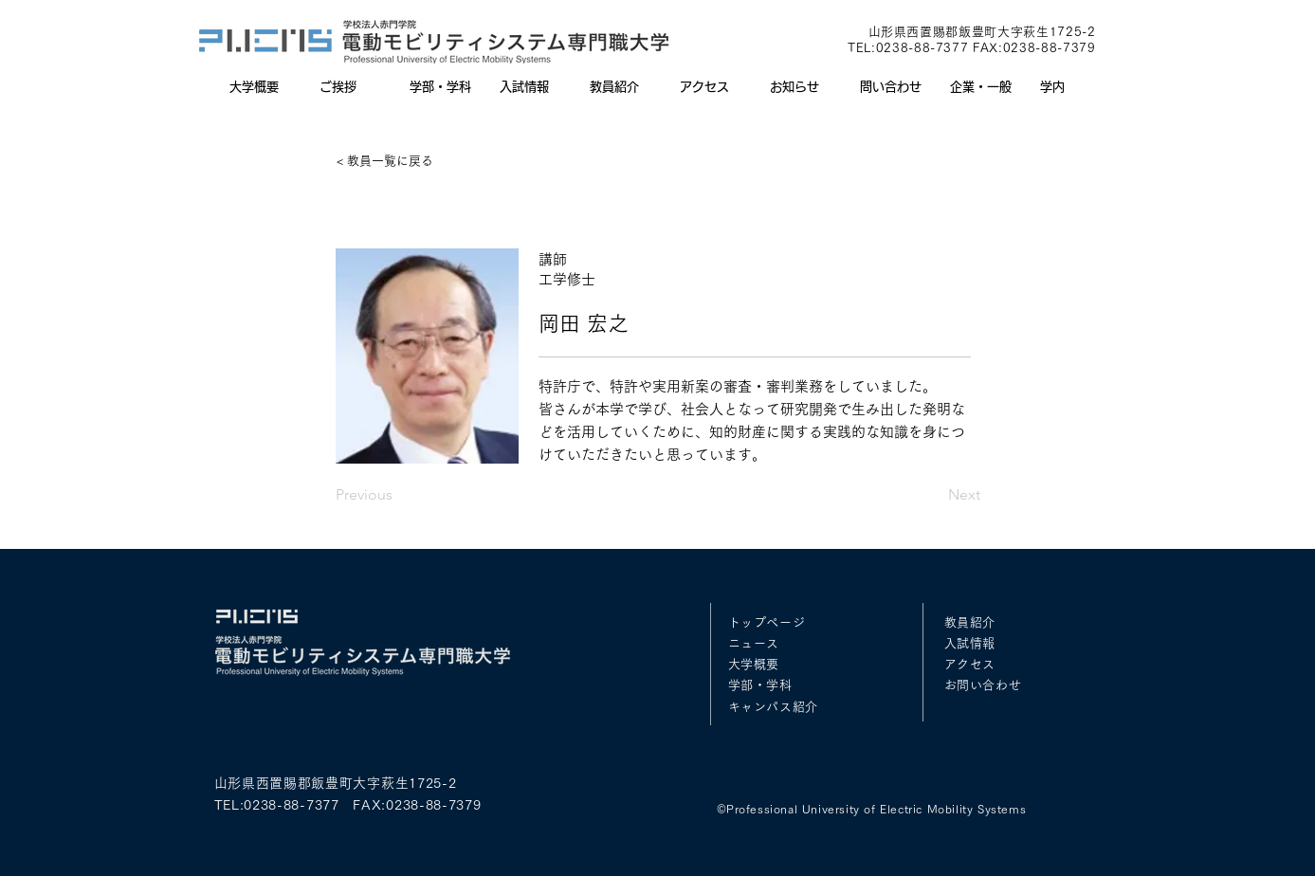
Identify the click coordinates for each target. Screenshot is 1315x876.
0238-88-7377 (922, 48)
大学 (741, 664)
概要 (766, 664)
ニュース (754, 643)
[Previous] (398, 495)
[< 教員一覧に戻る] (399, 161)
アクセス (970, 664)
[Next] (933, 495)
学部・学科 (760, 685)
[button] (440, 87)
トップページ (767, 622)
